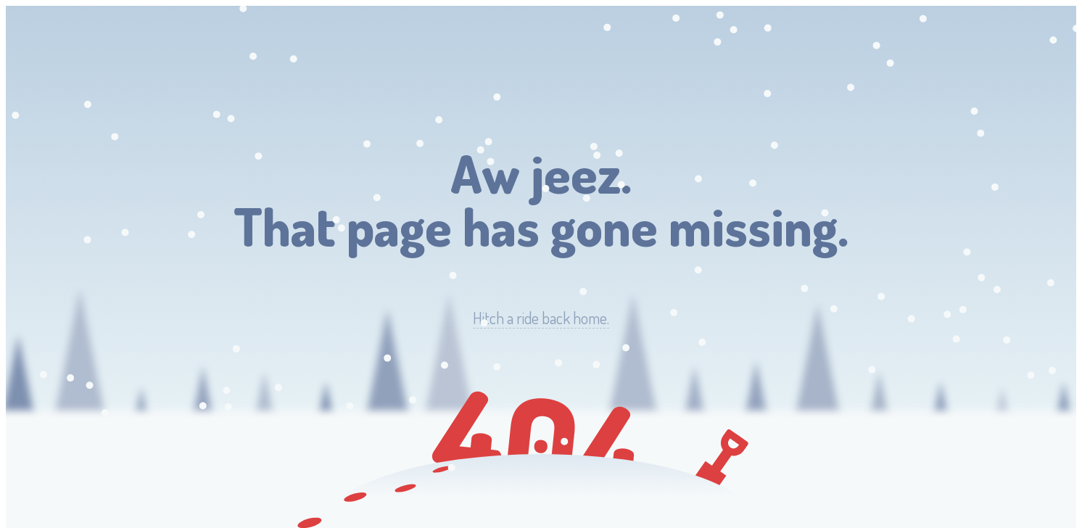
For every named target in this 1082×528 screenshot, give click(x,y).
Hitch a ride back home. (541, 318)
